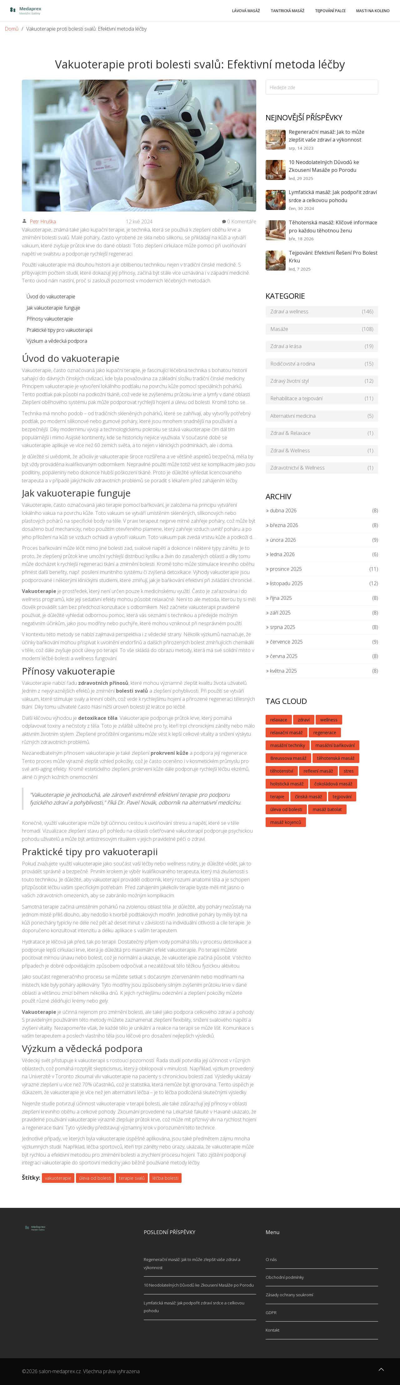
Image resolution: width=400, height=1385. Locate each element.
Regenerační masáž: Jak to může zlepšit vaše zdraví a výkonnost (326, 135)
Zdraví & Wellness (321, 451)
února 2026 (281, 539)
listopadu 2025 (284, 583)
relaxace (278, 720)
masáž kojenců (285, 822)
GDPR (271, 1312)
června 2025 (282, 656)
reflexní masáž (318, 771)
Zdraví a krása (321, 346)
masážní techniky (287, 745)
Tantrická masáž (287, 10)
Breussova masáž (288, 758)
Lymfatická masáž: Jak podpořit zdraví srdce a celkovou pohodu (333, 196)
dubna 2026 (281, 510)
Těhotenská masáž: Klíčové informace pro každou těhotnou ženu (333, 226)
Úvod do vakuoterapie (51, 296)
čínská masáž (308, 797)
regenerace (324, 732)
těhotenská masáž (336, 758)
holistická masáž (287, 784)
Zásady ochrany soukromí (289, 1295)
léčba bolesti (165, 1178)
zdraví (304, 720)
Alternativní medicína (321, 416)
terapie (277, 797)
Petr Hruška (43, 221)
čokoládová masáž (333, 784)
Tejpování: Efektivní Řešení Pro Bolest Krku (333, 256)
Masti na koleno (373, 10)
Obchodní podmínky (285, 1277)
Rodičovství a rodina (321, 364)
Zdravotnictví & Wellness (321, 468)
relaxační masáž (286, 732)
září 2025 (278, 612)
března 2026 (282, 525)
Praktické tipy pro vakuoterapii (59, 329)
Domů (11, 28)
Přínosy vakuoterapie (50, 318)
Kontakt (272, 1330)
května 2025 (281, 670)
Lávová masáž (246, 10)
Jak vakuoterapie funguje (53, 307)
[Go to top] (381, 1372)
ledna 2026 (280, 554)
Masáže (321, 329)
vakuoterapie (58, 1178)
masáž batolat (327, 809)
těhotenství (281, 771)
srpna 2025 (280, 627)
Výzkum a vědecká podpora (57, 340)
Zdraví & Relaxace (321, 433)
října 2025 (279, 598)
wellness (329, 720)
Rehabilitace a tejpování (321, 399)
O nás (271, 1259)
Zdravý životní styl (321, 381)
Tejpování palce (330, 10)
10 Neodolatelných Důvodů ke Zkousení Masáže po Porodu (324, 166)
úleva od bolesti (95, 1178)
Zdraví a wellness (321, 312)
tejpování (342, 797)
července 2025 (284, 641)
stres (349, 771)
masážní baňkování (335, 745)
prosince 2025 (284, 568)
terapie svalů (132, 1178)
